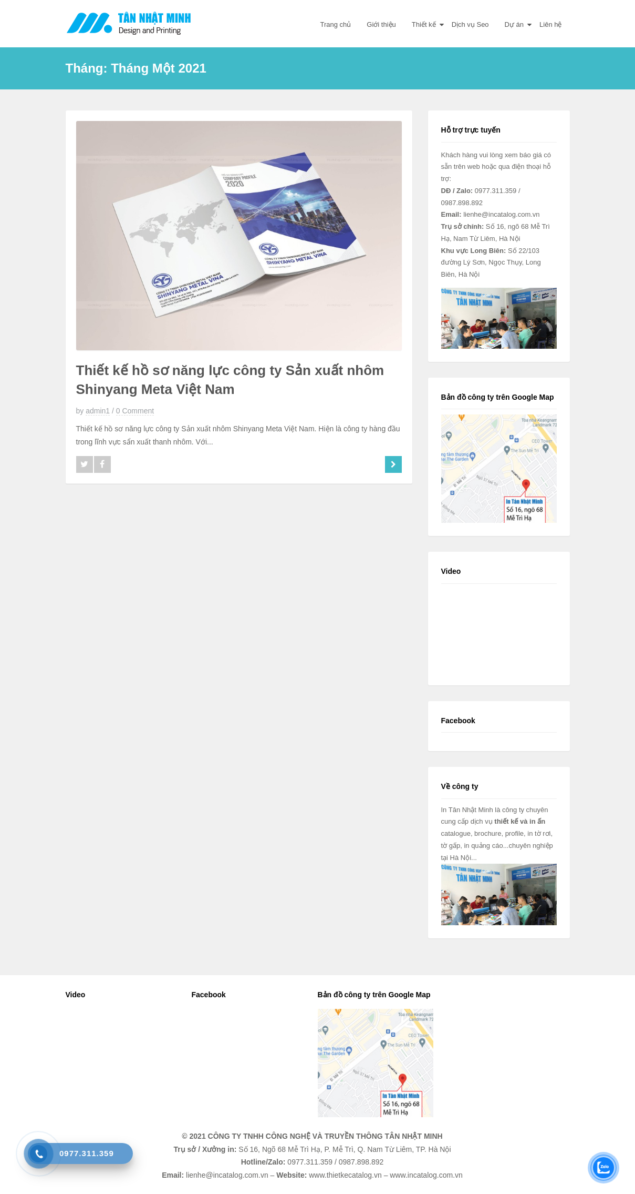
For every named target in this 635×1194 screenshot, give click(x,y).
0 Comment (135, 411)
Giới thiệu (381, 24)
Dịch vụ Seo (470, 24)
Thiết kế (424, 24)
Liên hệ (550, 24)
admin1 (98, 411)
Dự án (514, 24)
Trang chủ (335, 24)
